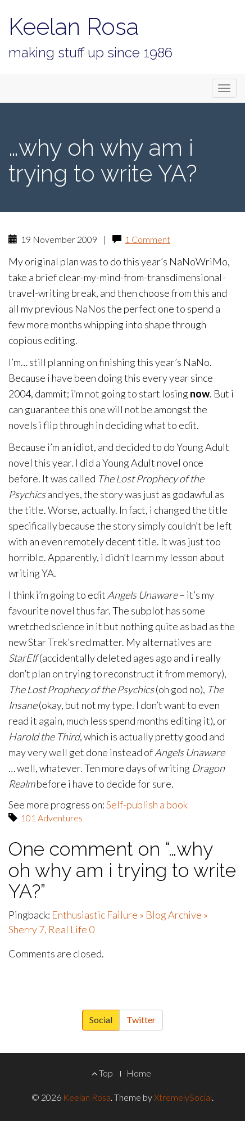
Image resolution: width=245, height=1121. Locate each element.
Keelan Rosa (73, 26)
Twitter (141, 1019)
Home (138, 1073)
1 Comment (147, 239)
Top (102, 1073)
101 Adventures (52, 817)
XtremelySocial (183, 1097)
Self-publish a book (147, 804)
